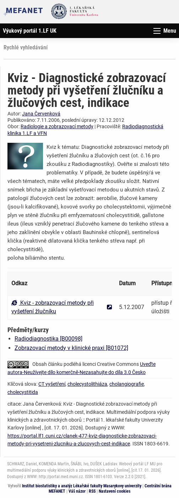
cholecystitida (22, 392)
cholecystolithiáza (87, 384)
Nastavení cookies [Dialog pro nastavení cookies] (114, 491)
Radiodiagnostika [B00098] (48, 338)
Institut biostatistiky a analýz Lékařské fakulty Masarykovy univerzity (81, 485)
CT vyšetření (51, 384)
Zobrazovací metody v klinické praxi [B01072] (71, 348)
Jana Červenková (41, 114)
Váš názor (77, 491)
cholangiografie (126, 384)
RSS (92, 491)
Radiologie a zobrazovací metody (57, 126)
